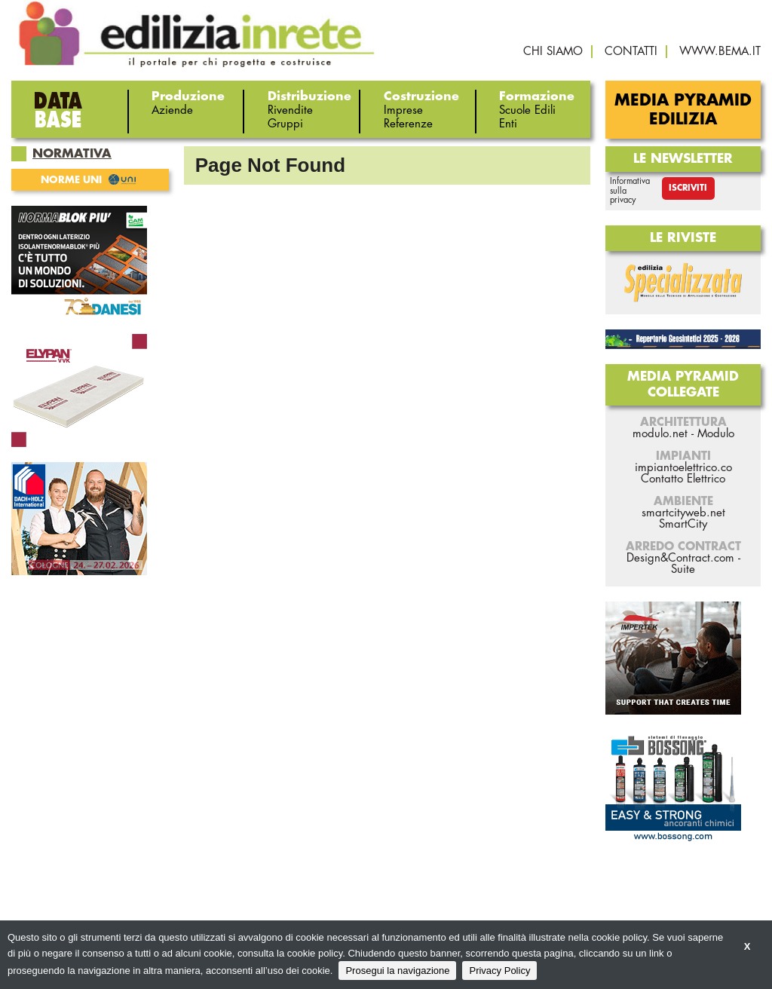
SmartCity (683, 524)
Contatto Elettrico (683, 479)
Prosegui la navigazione (397, 970)
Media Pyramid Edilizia (683, 110)
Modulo (715, 433)
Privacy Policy (499, 970)
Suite (683, 569)
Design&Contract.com (680, 558)
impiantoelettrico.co (683, 467)
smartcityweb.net (683, 513)
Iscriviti (688, 188)
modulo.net (660, 433)
